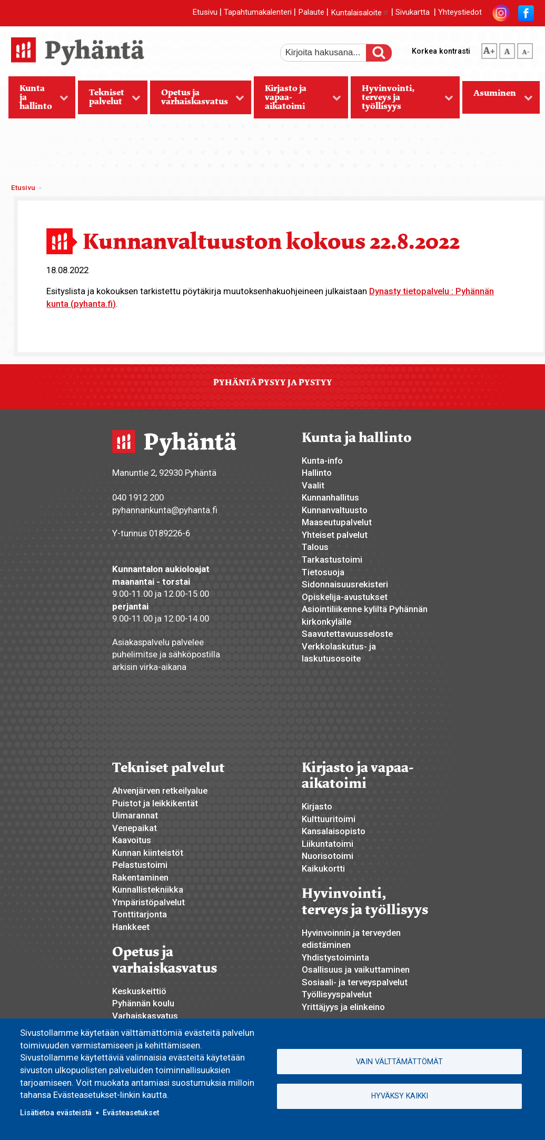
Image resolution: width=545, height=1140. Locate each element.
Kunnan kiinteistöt (147, 852)
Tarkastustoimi (332, 559)
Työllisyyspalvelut (337, 994)
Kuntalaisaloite (360, 12)
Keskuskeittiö (139, 991)
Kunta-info (322, 460)
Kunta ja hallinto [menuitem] (38, 100)
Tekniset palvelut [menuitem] (109, 100)
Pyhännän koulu (143, 1003)
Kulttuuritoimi (328, 819)
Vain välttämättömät (399, 1061)
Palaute (311, 12)
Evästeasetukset (131, 1112)
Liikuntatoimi (327, 843)
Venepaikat (134, 828)
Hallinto (317, 472)
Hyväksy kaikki (399, 1096)
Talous (315, 547)
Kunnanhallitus (330, 497)
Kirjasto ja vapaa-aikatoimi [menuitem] (297, 100)
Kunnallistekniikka (147, 889)
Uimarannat (135, 815)
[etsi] (330, 53)
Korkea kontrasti (441, 51)
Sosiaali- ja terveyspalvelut (355, 982)
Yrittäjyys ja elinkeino (343, 1007)
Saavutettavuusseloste (347, 633)
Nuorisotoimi (327, 856)
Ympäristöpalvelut (148, 902)
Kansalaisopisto (333, 831)
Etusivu (204, 12)
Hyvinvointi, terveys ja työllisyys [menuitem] (402, 100)
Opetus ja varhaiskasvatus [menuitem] (197, 100)
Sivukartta (412, 12)
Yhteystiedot (460, 12)
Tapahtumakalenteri (258, 12)
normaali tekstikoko (507, 49)
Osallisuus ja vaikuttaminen (356, 969)
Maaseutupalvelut (337, 522)
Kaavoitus (131, 840)
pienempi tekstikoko (525, 49)
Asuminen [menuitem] (497, 100)
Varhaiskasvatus (145, 1016)
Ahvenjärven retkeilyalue (159, 790)
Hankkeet (131, 927)
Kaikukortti (323, 868)
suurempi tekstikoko (489, 49)
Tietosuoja (323, 572)
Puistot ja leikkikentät (155, 803)
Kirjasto (317, 806)
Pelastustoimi (139, 864)
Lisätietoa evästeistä (56, 1112)
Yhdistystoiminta (335, 957)
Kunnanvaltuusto (335, 510)
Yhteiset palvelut (335, 534)
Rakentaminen (140, 877)
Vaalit (313, 485)
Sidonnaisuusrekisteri (345, 584)
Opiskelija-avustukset (345, 597)
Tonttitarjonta (139, 914)
